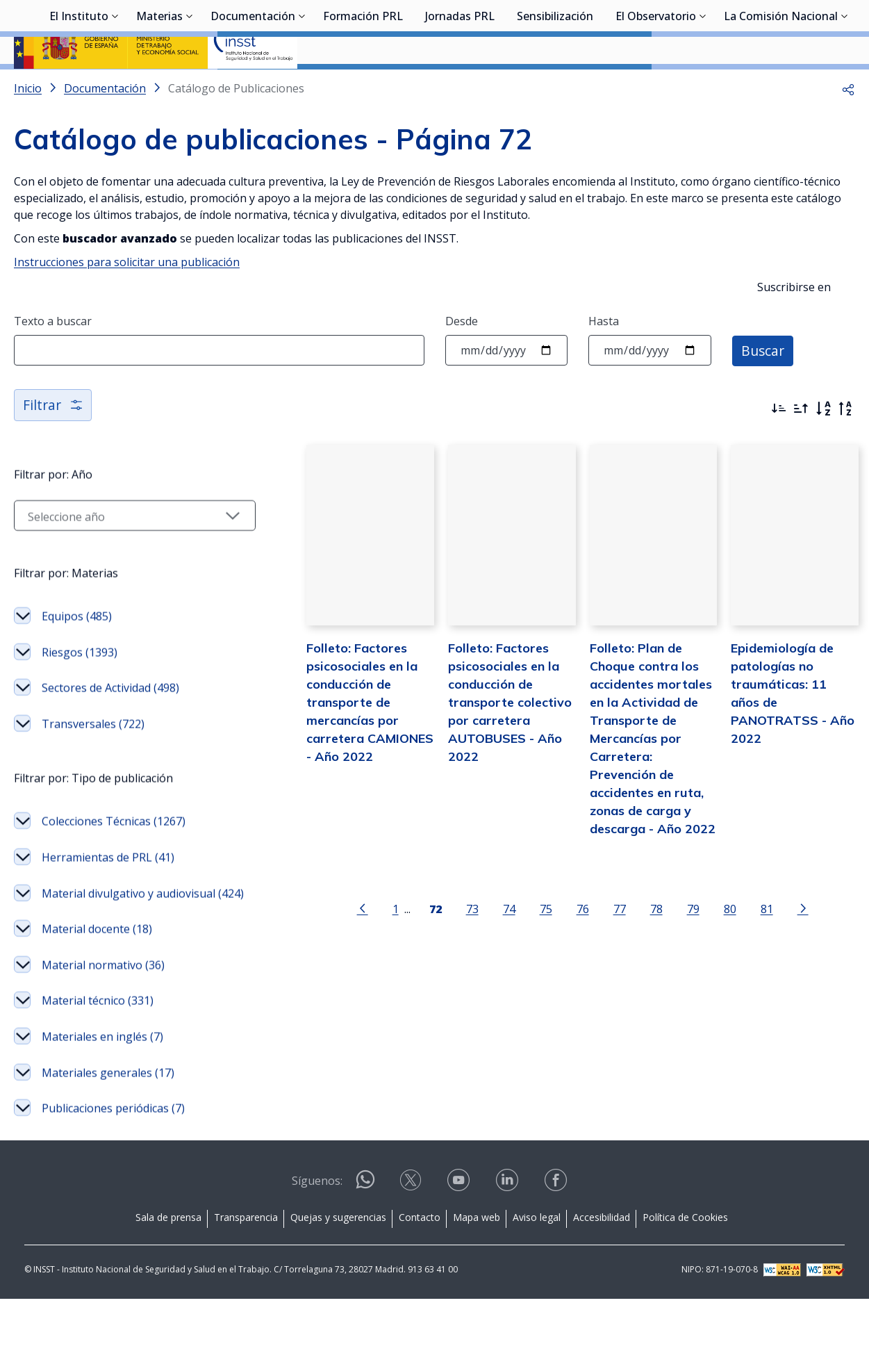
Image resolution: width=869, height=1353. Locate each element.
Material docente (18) (97, 990)
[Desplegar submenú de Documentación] (302, 85)
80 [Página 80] (710, 942)
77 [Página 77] (600, 942)
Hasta (603, 358)
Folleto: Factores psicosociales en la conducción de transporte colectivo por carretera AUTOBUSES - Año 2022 (481, 753)
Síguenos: (317, 1235)
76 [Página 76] (563, 942)
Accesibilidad (601, 1272)
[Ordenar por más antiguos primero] (801, 445)
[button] (848, 125)
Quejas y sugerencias (338, 1272)
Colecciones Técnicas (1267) (113, 864)
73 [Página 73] (453, 942)
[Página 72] (416, 941)
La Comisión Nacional (781, 87)
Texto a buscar (53, 358)
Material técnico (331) (98, 1061)
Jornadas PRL (460, 87)
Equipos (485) (77, 659)
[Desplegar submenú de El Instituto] (115, 85)
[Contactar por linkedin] (508, 1238)
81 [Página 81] (747, 942)
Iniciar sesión (802, 31)
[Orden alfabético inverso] (845, 445)
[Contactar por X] (412, 1238)
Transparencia (246, 1272)
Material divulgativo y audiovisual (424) (98, 945)
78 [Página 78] (637, 942)
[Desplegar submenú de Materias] (190, 85)
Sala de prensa (168, 1272)
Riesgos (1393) (79, 695)
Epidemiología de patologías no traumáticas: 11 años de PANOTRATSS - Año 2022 (785, 735)
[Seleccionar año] (115, 558)
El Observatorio (655, 87)
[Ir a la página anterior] (343, 941)
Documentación (252, 87)
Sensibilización (555, 87)
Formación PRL (363, 87)
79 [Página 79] (674, 942)
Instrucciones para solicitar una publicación (127, 298)
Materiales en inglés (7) (102, 1098)
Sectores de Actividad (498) (110, 731)
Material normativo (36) (103, 1025)
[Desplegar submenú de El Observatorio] (703, 85)
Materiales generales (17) (108, 1133)
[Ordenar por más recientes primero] (778, 445)
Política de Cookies (685, 1272)
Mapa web (476, 1272)
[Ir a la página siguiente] (783, 941)
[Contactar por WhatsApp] (365, 1239)
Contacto (419, 1272)
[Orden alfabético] (823, 445)
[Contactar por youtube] (459, 1238)
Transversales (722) (93, 767)
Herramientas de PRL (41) (108, 900)
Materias (159, 87)
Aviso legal (537, 1272)
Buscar (763, 386)
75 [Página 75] (526, 942)
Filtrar (54, 441)
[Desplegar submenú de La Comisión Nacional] (845, 85)
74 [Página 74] (489, 942)
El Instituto (78, 87)
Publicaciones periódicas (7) (113, 1169)
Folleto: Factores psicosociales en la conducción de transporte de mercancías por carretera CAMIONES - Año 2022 (335, 753)
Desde (461, 358)
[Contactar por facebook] (557, 1238)
